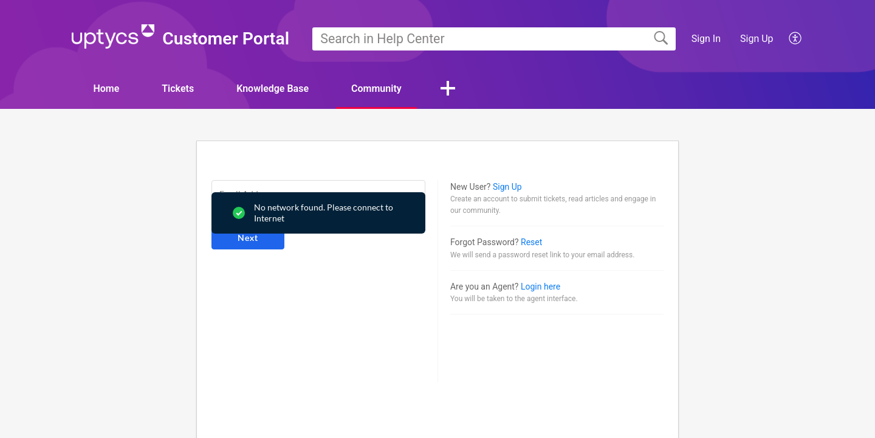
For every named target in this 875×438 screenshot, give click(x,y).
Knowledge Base (272, 88)
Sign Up (757, 38)
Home (106, 88)
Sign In (706, 38)
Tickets (178, 88)
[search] (494, 38)
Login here (540, 286)
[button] (795, 39)
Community (376, 88)
